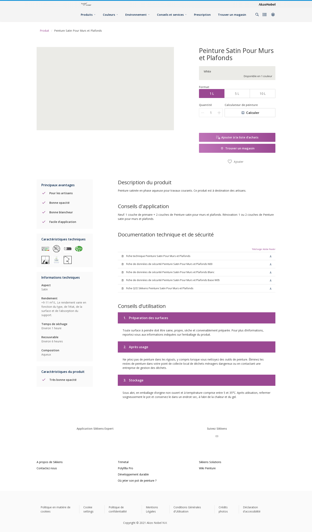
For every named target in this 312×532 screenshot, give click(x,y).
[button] (273, 14)
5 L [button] (237, 93)
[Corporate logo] (267, 4)
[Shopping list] (265, 14)
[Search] (257, 14)
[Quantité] (211, 112)
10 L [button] (263, 93)
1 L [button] (212, 93)
